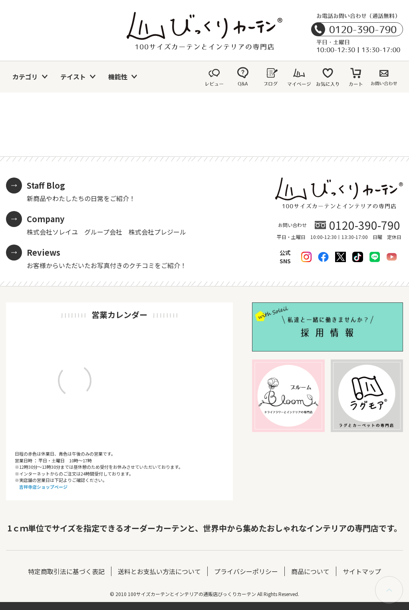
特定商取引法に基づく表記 (66, 571)
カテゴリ (25, 76)
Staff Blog (46, 185)
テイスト (73, 76)
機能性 (117, 76)
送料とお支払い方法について (159, 571)
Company (45, 219)
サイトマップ (362, 571)
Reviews (43, 252)
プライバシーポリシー (246, 571)
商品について (310, 571)
